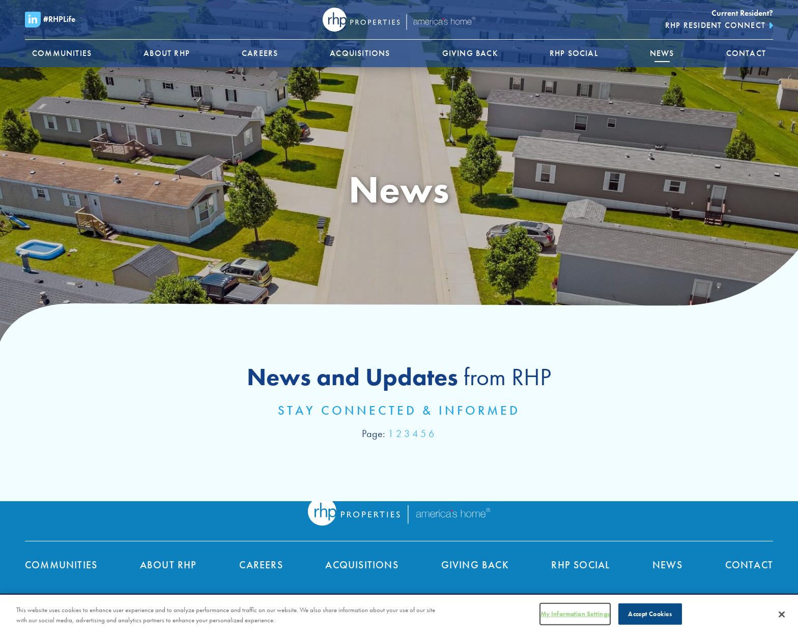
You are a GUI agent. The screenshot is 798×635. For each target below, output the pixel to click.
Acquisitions (361, 564)
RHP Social (580, 564)
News (667, 564)
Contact (749, 564)
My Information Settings (575, 616)
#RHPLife (50, 19)
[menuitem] (62, 53)
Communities (61, 564)
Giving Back (475, 564)
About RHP (168, 564)
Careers (260, 564)
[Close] (782, 617)
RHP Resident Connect (715, 25)
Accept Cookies (650, 616)
